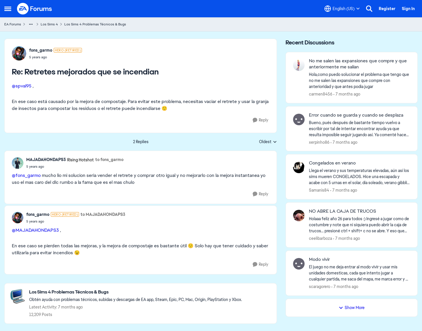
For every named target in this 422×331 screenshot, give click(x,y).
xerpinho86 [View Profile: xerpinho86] (319, 142)
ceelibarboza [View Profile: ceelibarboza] (320, 238)
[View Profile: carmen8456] (299, 65)
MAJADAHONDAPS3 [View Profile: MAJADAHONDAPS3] (46, 159)
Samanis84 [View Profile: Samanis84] (319, 190)
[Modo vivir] (359, 273)
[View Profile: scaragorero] (299, 264)
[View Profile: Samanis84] (299, 167)
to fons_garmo (109, 159)
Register (387, 8)
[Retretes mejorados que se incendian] (55, 57)
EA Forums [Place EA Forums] (12, 24)
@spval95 (21, 86)
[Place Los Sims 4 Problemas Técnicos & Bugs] (135, 292)
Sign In (408, 8)
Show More (352, 307)
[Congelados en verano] (359, 177)
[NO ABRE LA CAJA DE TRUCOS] (359, 225)
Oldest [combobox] (268, 142)
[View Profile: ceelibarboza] (299, 215)
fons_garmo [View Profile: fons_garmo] (40, 50)
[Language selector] (342, 8)
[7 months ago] (346, 94)
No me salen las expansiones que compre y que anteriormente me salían (358, 64)
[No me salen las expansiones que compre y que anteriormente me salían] (359, 81)
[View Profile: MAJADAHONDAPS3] (17, 163)
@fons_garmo (26, 175)
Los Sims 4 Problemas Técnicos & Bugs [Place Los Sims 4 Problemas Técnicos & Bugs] (95, 24)
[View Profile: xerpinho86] (299, 119)
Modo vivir (319, 259)
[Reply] (260, 120)
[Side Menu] (7, 8)
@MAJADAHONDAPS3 (35, 230)
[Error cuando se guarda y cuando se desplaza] (359, 128)
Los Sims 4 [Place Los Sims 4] (49, 24)
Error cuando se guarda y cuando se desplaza (356, 115)
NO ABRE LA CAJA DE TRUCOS (342, 211)
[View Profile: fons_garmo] (19, 53)
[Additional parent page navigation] (30, 24)
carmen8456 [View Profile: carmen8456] (320, 94)
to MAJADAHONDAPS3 (102, 214)
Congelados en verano (332, 163)
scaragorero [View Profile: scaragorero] (319, 286)
